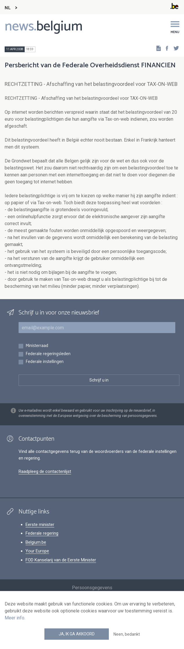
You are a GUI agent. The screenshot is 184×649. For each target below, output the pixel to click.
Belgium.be (36, 542)
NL (7, 8)
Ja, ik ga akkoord (77, 634)
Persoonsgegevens (92, 587)
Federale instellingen (45, 362)
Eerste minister (40, 524)
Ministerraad (37, 346)
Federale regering (42, 533)
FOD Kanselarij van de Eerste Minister (61, 560)
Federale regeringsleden (48, 354)
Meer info (14, 618)
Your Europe (37, 551)
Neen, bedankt (126, 634)
